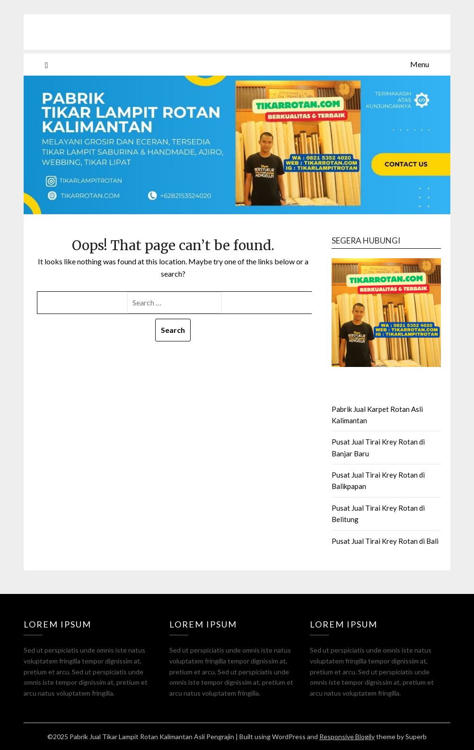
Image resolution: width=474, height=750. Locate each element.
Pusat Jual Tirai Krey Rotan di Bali (385, 541)
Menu (419, 64)
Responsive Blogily (347, 737)
